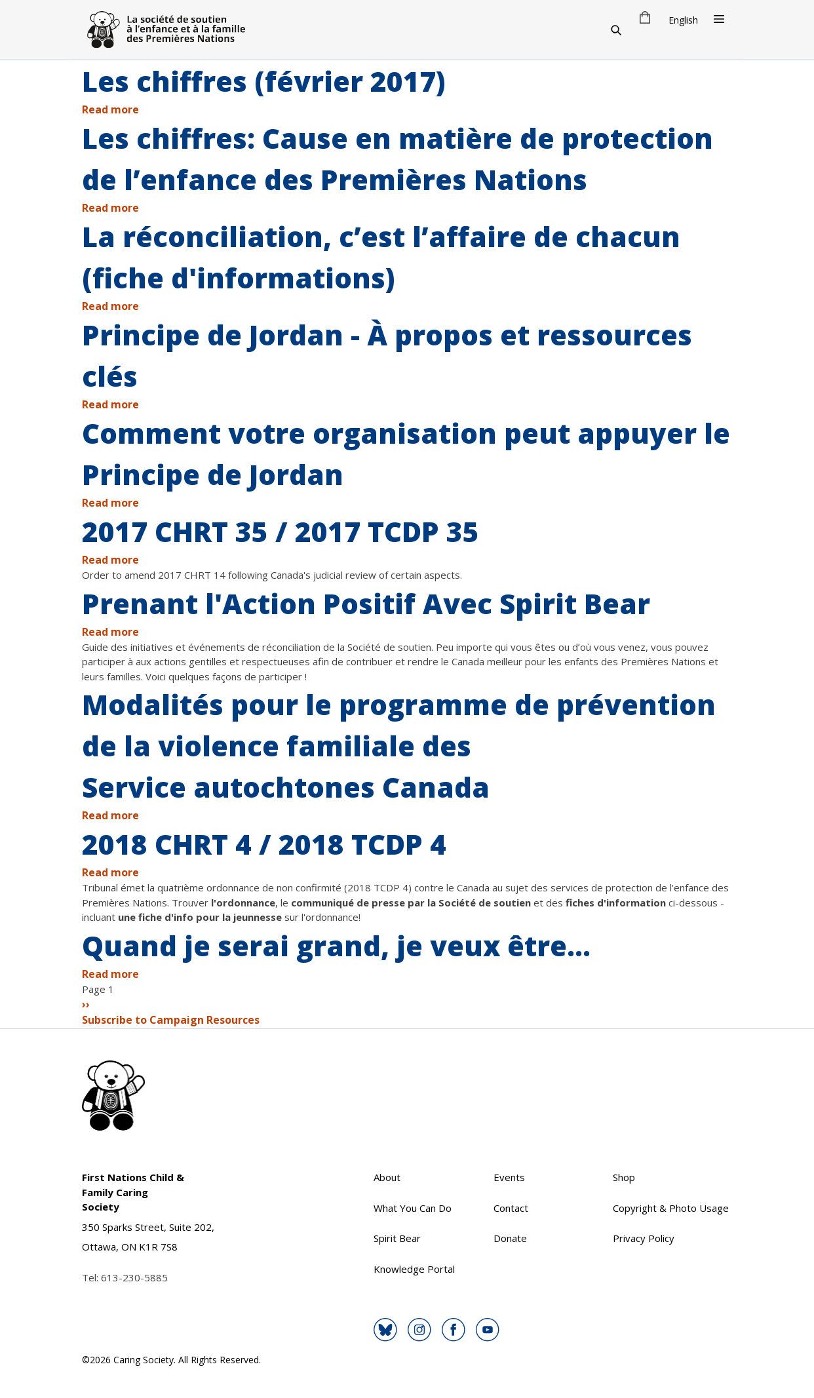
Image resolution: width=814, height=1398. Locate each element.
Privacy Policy (643, 1238)
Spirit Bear (397, 1238)
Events (509, 1177)
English (683, 20)
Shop (624, 1177)
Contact (511, 1207)
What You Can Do (413, 1207)
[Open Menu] (719, 19)
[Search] (616, 29)
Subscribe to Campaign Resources (171, 1020)
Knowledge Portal (414, 1268)
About (387, 1177)
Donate (510, 1238)
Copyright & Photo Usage (671, 1207)
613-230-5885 (134, 1277)
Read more (110, 109)
